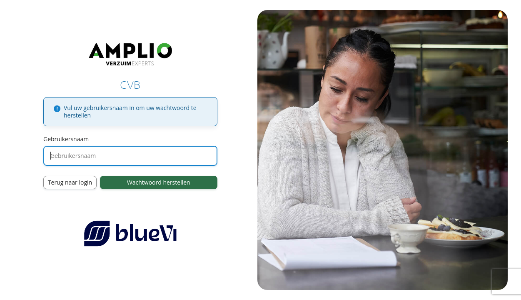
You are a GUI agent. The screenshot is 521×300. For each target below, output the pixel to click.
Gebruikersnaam (66, 139)
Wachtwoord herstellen (158, 182)
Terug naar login (70, 182)
